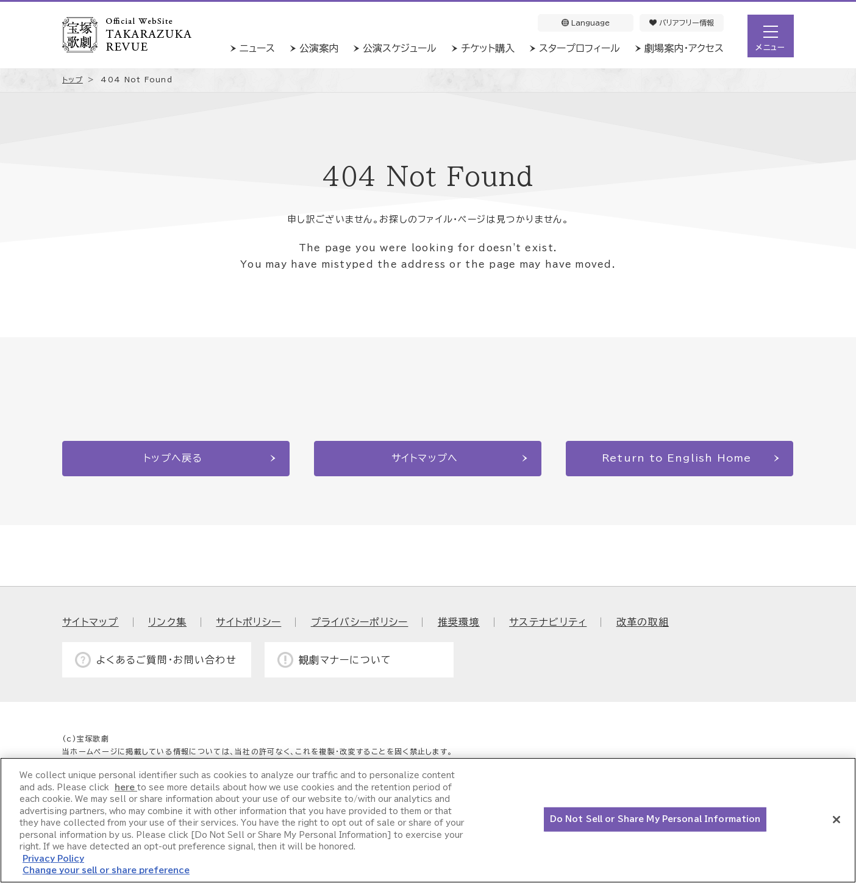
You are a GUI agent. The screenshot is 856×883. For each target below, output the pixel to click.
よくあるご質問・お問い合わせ (166, 660)
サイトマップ (90, 622)
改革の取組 (642, 622)
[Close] (836, 819)
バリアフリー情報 (681, 22)
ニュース (257, 48)
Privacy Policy (53, 859)
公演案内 (318, 48)
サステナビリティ (548, 622)
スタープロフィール (579, 48)
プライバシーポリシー (359, 622)
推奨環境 (459, 622)
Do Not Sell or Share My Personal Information (655, 819)
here (126, 788)
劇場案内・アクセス (684, 48)
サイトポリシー (248, 622)
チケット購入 (488, 48)
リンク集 (167, 622)
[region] (428, 820)
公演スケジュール (400, 48)
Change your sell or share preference (106, 870)
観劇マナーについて (345, 660)
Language (586, 22)
